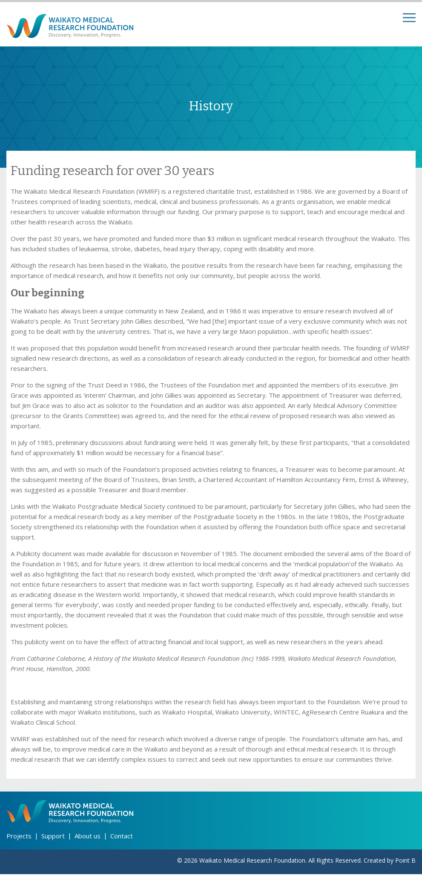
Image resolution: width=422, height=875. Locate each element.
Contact (121, 836)
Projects (19, 836)
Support (53, 836)
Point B (405, 861)
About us (87, 836)
